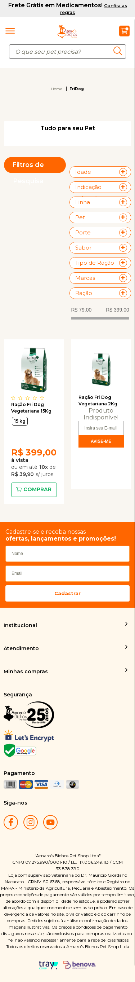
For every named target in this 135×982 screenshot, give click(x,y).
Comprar (37, 489)
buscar (119, 51)
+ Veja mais (125, 172)
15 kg (20, 421)
